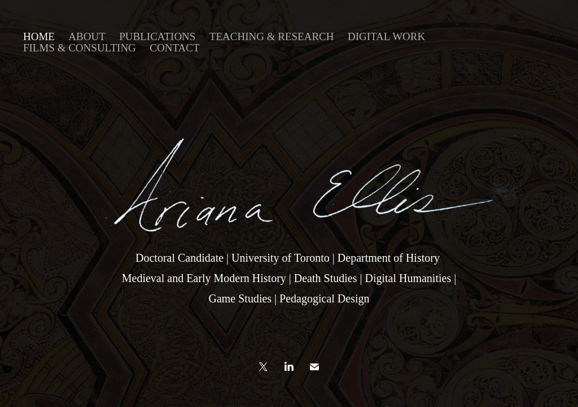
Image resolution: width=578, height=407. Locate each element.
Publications (157, 36)
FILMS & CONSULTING (79, 48)
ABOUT (86, 36)
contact (174, 48)
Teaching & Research (271, 36)
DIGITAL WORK (386, 36)
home (39, 36)
